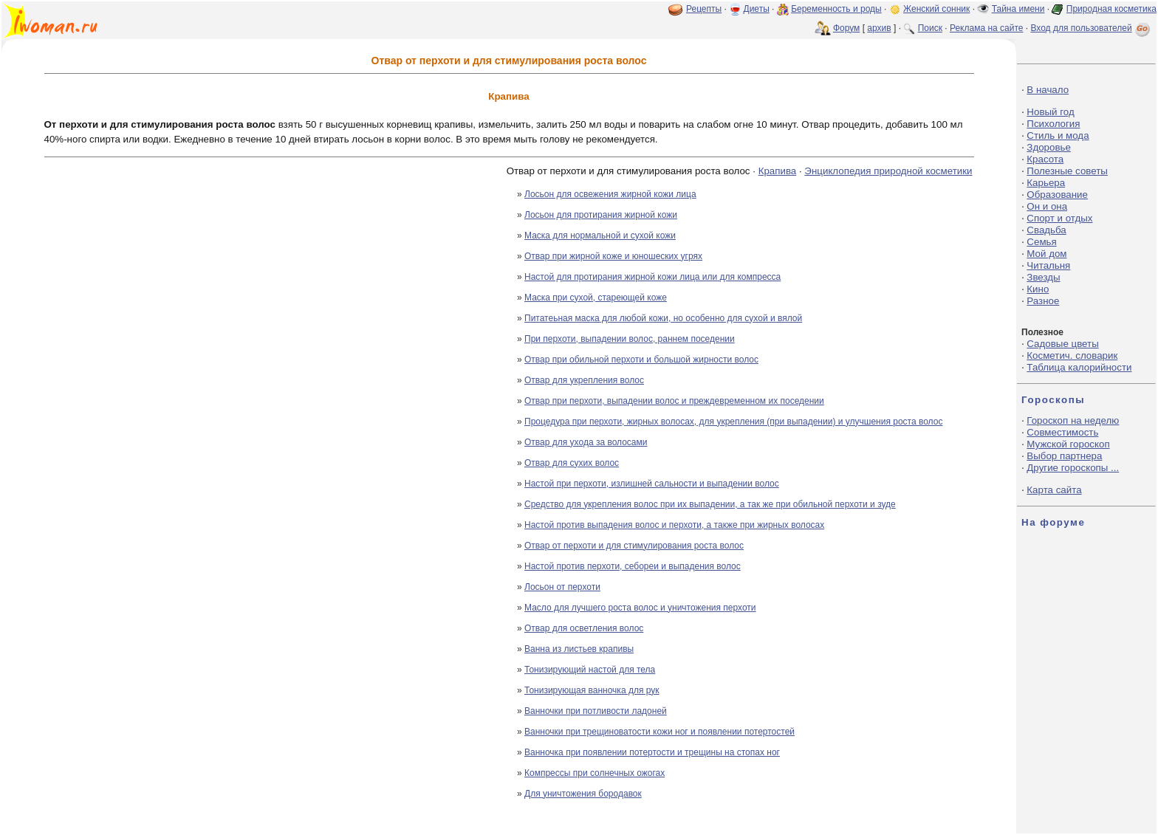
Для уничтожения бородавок (583, 793)
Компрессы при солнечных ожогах (594, 773)
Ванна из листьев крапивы (579, 649)
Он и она (1047, 206)
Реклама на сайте (987, 28)
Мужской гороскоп (1068, 444)
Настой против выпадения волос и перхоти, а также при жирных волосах (674, 525)
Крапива (777, 170)
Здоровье (1049, 147)
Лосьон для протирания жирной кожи (600, 215)
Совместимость (1062, 432)
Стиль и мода (1058, 135)
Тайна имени (1018, 9)
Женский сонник (936, 9)
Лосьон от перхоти (562, 587)
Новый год (1050, 111)
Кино (1038, 289)
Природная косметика (1111, 9)
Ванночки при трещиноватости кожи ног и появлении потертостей (659, 731)
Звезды (1043, 277)
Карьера (1046, 182)
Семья (1041, 241)
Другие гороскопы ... (1073, 467)
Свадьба (1046, 230)
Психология (1053, 123)
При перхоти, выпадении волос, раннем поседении (629, 339)
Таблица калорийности (1079, 367)
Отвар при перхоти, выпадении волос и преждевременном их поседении (674, 401)
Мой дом (1046, 253)
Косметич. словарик (1072, 355)
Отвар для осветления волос (583, 628)
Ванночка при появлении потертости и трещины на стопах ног (652, 752)
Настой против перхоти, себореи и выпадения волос (632, 566)
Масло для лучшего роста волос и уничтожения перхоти (640, 607)
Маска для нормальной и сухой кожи (600, 235)
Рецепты (704, 9)
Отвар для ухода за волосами (585, 442)
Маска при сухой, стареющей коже (595, 297)
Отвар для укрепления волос (584, 380)
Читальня (1048, 265)
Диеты (757, 9)
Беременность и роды (836, 9)
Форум (846, 28)
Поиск (930, 28)
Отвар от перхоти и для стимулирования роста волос (634, 545)
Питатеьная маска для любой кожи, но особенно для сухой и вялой (663, 318)
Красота (1045, 159)
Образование (1057, 194)
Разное (1043, 300)
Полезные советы (1067, 170)
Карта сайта (1054, 489)
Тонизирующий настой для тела (589, 669)
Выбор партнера (1064, 455)
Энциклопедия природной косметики (888, 170)
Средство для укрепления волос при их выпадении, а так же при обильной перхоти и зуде (710, 504)
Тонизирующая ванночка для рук (591, 690)
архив (879, 28)
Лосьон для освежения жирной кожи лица (610, 194)
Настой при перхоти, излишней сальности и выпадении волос (651, 483)
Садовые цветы (1062, 343)
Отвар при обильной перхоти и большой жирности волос (641, 359)
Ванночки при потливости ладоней (595, 711)
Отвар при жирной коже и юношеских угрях (613, 256)
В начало (1048, 89)
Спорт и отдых (1059, 218)
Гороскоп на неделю (1073, 420)
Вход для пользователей (1091, 28)
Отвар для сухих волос (571, 463)
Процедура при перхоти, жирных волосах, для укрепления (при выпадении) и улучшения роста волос (733, 421)
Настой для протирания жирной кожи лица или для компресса (652, 277)
